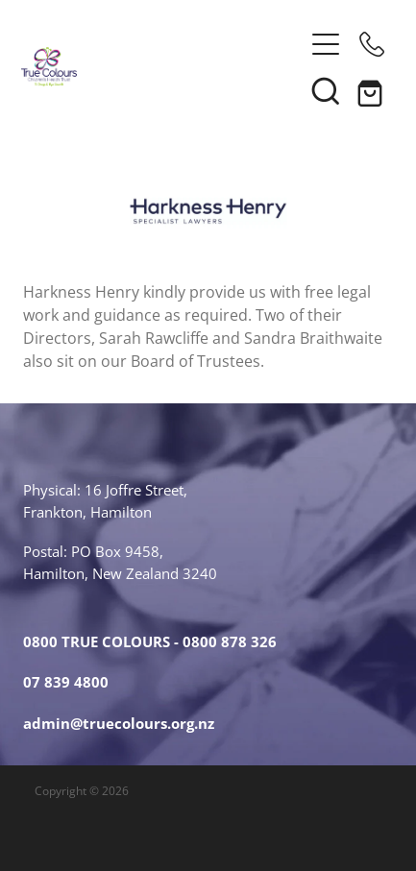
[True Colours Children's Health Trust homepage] (162, 66)
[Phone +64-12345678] (372, 44)
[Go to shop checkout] (372, 90)
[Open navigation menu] (326, 44)
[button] (326, 90)
